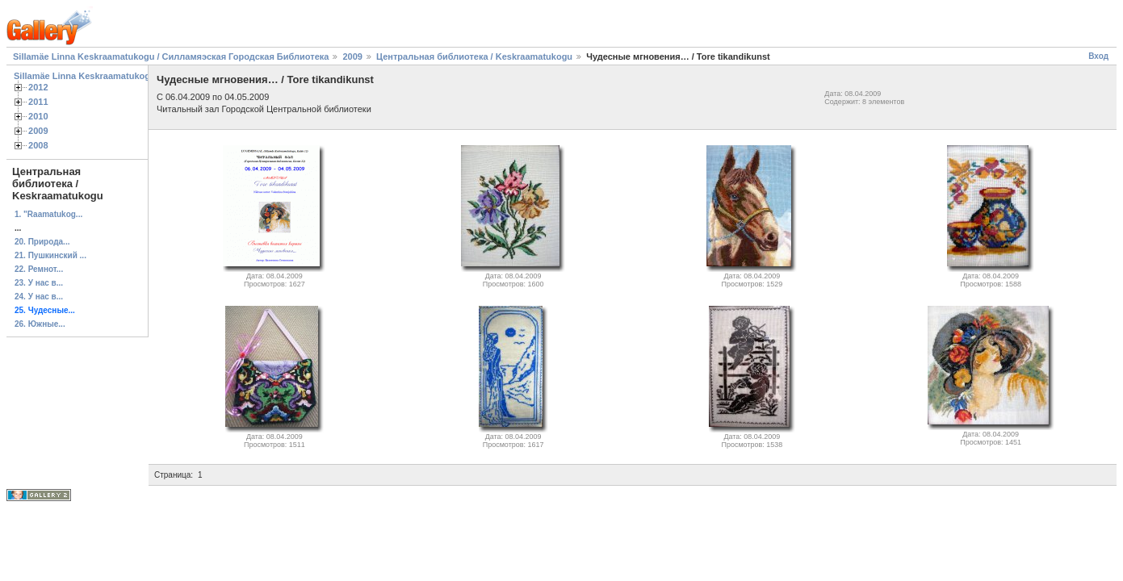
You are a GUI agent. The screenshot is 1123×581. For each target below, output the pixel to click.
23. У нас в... (39, 282)
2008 (38, 145)
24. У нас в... (39, 296)
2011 (38, 102)
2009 (352, 56)
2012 (38, 87)
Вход (1098, 56)
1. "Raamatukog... (48, 214)
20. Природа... (42, 241)
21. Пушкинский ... (50, 255)
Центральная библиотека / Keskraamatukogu (474, 56)
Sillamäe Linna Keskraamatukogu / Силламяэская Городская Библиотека (171, 56)
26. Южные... (40, 324)
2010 (38, 116)
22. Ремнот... (39, 269)
